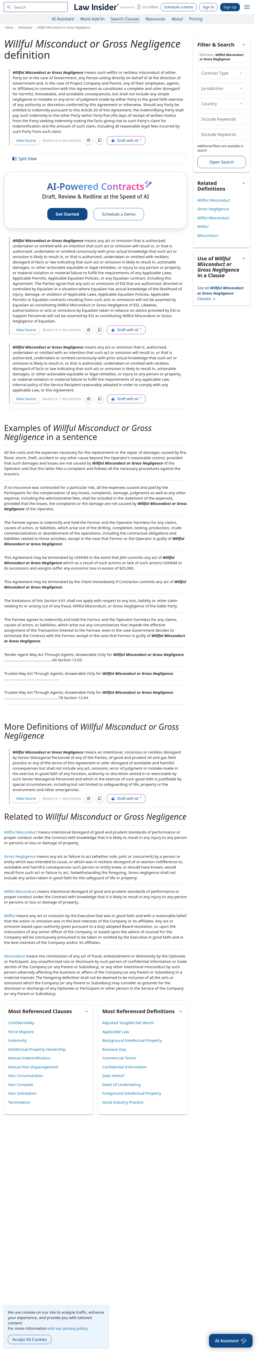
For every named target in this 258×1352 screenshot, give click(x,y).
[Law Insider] (115, 7)
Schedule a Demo (179, 7)
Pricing (196, 19)
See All (220, 293)
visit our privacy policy (67, 1328)
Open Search (221, 162)
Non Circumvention (25, 1075)
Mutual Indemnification (29, 1057)
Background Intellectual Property (132, 1040)
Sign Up (230, 7)
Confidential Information (124, 1066)
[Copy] (100, 140)
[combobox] (36, 7)
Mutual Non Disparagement (33, 1066)
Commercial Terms (119, 1057)
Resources (155, 19)
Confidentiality (21, 1022)
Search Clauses (125, 19)
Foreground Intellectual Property (131, 1093)
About (177, 19)
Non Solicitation (22, 1093)
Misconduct (14, 955)
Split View (24, 158)
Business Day (114, 1049)
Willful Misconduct (20, 832)
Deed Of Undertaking (121, 1084)
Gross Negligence (20, 856)
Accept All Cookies (29, 1339)
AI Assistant (63, 19)
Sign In (208, 7)
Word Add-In (92, 19)
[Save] (88, 140)
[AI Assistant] (231, 1341)
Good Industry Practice (122, 1102)
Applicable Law (115, 1031)
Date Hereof (113, 1075)
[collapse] (241, 73)
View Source (26, 140)
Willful (9, 915)
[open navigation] (247, 7)
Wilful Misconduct (20, 891)
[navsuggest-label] (36, 7)
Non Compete (20, 1084)
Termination (19, 1102)
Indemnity (17, 1040)
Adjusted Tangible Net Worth (128, 1022)
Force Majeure (21, 1031)
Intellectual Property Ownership (36, 1049)
